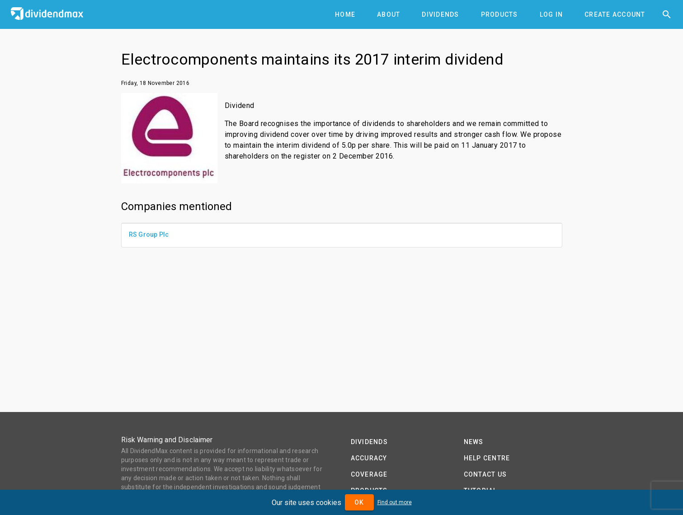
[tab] (345, 14)
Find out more (394, 502)
